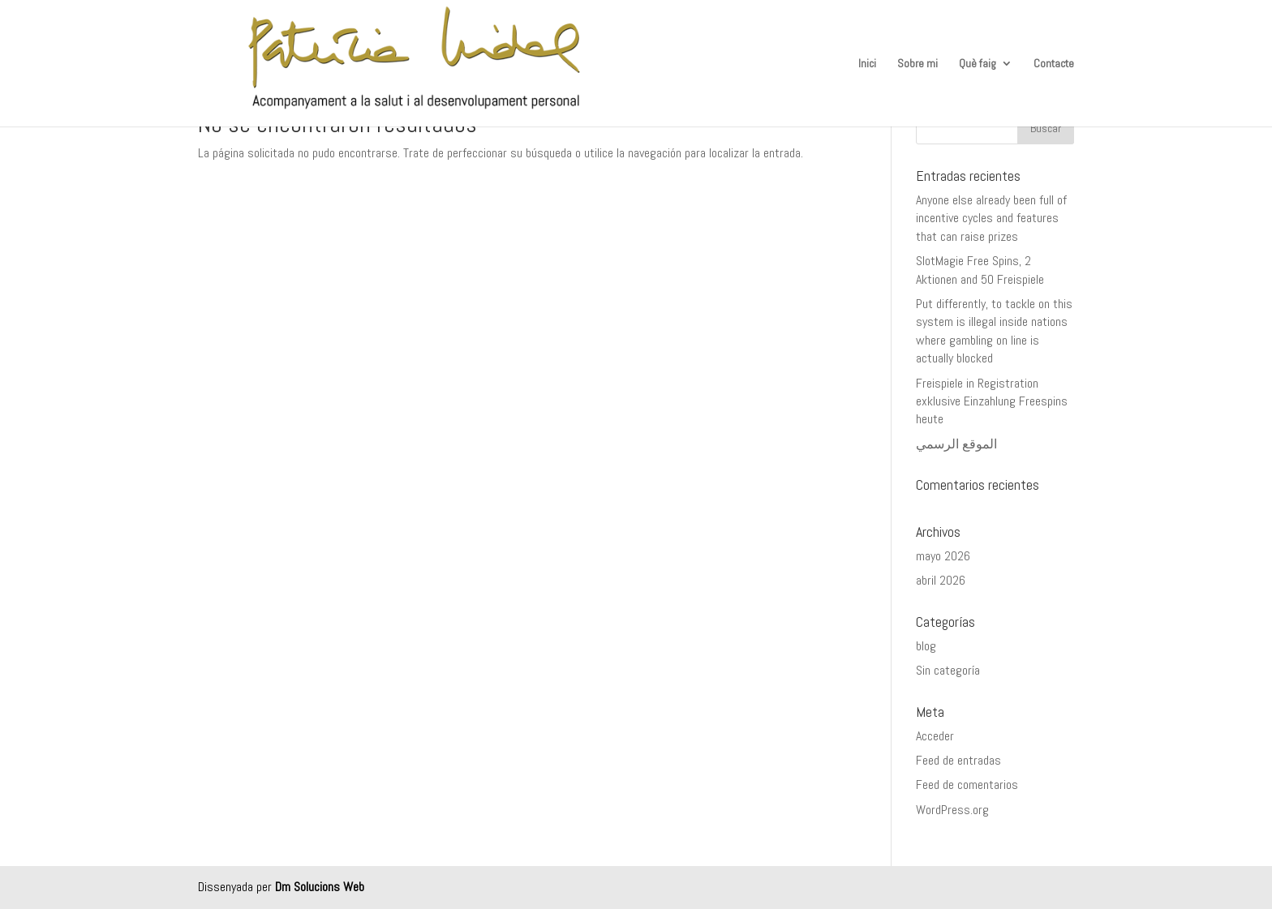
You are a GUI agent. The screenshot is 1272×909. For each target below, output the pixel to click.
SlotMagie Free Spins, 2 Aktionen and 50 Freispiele (980, 269)
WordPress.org (952, 809)
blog (926, 645)
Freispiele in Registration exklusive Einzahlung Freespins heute (992, 401)
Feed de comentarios (967, 784)
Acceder (935, 735)
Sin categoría (948, 670)
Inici (867, 64)
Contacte (1054, 64)
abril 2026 (940, 580)
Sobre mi (917, 64)
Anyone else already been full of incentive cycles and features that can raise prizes (991, 218)
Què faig (977, 64)
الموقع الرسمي (956, 443)
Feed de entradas (958, 760)
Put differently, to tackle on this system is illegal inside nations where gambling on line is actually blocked (994, 331)
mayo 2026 (943, 555)
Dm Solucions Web (319, 886)
